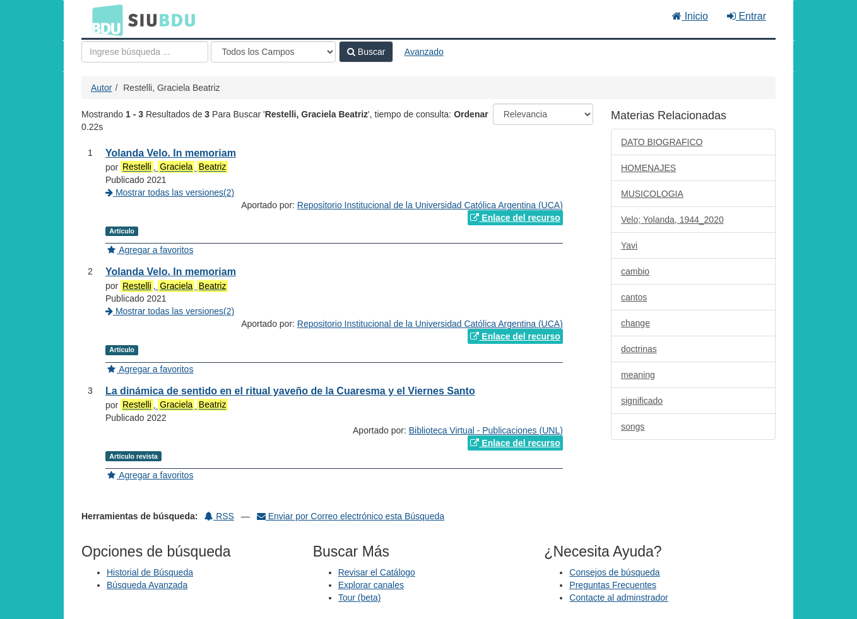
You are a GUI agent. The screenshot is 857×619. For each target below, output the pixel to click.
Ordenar (471, 114)
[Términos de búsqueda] (144, 51)
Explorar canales (371, 585)
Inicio (690, 16)
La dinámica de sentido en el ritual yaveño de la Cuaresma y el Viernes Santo (290, 391)
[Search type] (273, 51)
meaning (638, 375)
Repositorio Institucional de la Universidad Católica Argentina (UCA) (430, 205)
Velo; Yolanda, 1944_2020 (672, 220)
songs (632, 427)
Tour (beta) (359, 597)
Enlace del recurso (515, 218)
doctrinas (639, 349)
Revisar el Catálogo (376, 572)
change (635, 323)
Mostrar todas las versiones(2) (169, 192)
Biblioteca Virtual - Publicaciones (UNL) (486, 430)
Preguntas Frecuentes (612, 585)
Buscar (366, 52)
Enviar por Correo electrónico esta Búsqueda (350, 516)
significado (642, 401)
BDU (104, 20)
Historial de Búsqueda (150, 572)
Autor (101, 88)
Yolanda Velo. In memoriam (170, 153)
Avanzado (424, 52)
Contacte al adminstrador (618, 597)
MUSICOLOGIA (652, 194)
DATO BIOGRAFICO (661, 142)
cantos (634, 297)
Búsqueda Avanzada (147, 585)
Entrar (746, 16)
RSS (219, 516)
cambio (635, 271)
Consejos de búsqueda (614, 572)
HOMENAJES (648, 168)
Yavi (629, 245)
